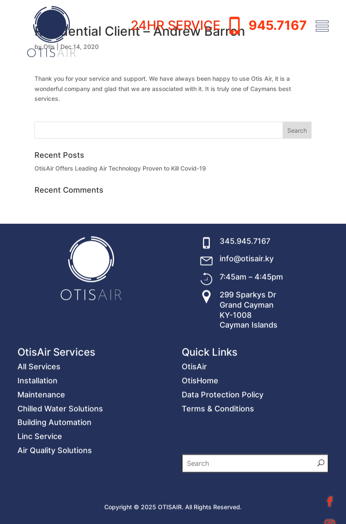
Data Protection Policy (222, 457)
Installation (37, 443)
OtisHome (200, 443)
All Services (38, 428)
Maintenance (41, 457)
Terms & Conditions (218, 471)
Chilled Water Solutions (60, 471)
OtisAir (194, 428)
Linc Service (39, 498)
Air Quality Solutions (54, 512)
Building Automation (54, 484)
